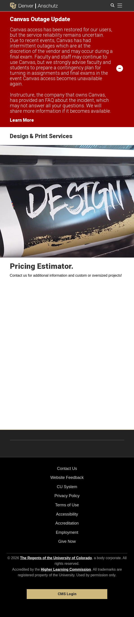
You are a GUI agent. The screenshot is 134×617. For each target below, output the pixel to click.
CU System (67, 487)
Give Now (67, 541)
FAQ (49, 100)
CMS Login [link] (67, 594)
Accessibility (67, 514)
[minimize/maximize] (119, 68)
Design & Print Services (41, 136)
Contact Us (67, 468)
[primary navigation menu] (119, 5)
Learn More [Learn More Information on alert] (22, 120)
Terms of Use (67, 505)
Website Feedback (67, 477)
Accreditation (67, 523)
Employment (67, 532)
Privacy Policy (66, 496)
